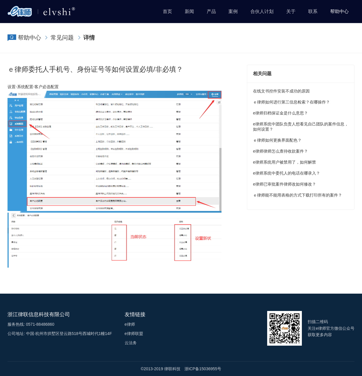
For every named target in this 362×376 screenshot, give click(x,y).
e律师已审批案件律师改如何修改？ (284, 184)
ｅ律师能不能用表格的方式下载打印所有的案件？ (297, 195)
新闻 (189, 11)
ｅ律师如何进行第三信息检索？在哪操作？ (291, 102)
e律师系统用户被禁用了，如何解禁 (284, 162)
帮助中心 (339, 11)
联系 (312, 11)
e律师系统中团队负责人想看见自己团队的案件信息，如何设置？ (300, 126)
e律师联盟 (134, 333)
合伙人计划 (262, 11)
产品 (211, 11)
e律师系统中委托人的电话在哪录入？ (286, 173)
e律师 (130, 324)
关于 (290, 11)
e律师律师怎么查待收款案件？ (280, 151)
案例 (233, 11)
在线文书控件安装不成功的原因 (281, 91)
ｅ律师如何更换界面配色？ (277, 140)
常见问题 (62, 37)
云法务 (131, 342)
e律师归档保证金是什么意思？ (280, 113)
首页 (167, 11)
